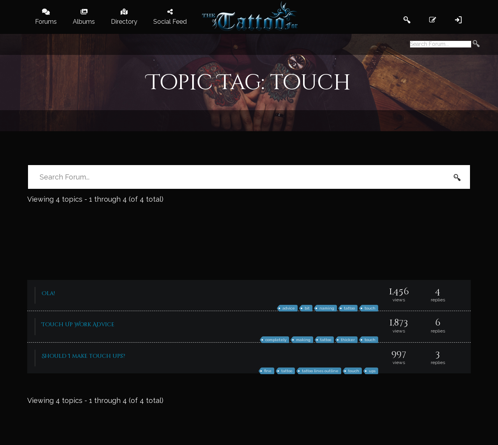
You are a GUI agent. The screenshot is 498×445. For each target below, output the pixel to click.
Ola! (48, 293)
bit (307, 308)
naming (326, 308)
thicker (348, 340)
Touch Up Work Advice (78, 324)
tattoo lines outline (320, 371)
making (303, 340)
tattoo (349, 308)
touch (370, 308)
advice (288, 308)
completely (275, 340)
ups (372, 371)
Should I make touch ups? (83, 356)
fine (268, 371)
